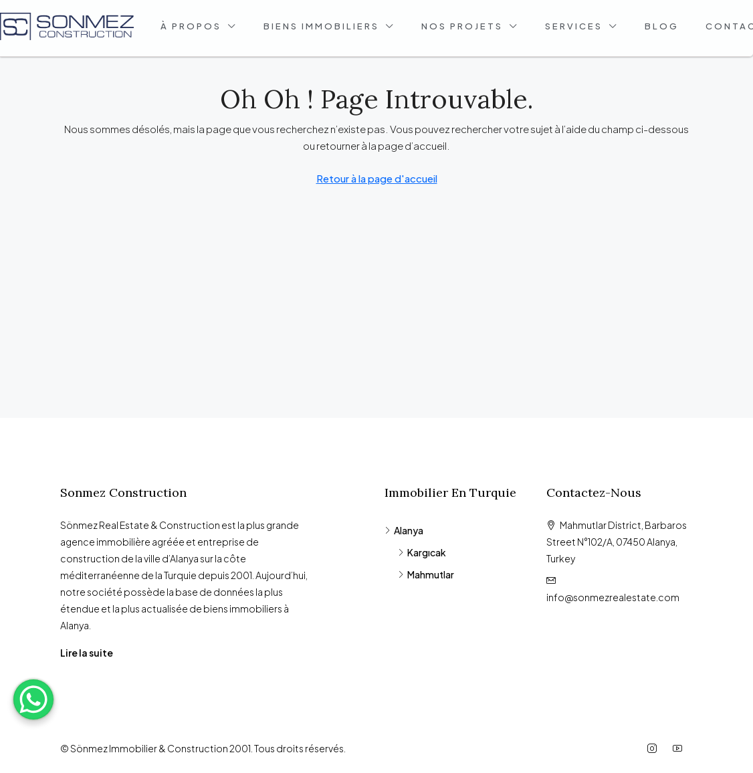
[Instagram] (654, 748)
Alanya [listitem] (404, 530)
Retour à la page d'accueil (376, 178)
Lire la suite (86, 653)
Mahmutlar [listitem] (426, 574)
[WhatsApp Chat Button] (33, 699)
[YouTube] (680, 748)
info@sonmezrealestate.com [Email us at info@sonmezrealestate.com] (612, 597)
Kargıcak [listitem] (422, 552)
